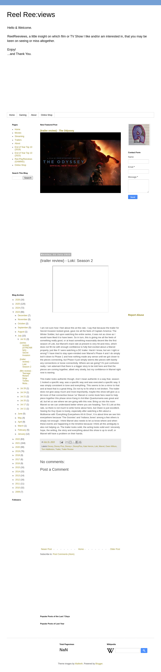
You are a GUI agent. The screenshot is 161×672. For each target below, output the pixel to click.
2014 (18, 471)
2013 (18, 475)
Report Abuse (136, 315)
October (22, 323)
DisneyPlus (77, 446)
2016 (18, 463)
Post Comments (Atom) (63, 554)
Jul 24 (23, 392)
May (20, 418)
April (20, 422)
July (20, 336)
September (23, 327)
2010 (18, 487)
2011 (18, 483)
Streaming (19, 136)
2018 (18, 455)
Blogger (98, 663)
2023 (18, 312)
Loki (96, 446)
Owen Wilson (111, 446)
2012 (18, 479)
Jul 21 (23, 396)
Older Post (115, 549)
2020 (18, 447)
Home (12, 115)
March (21, 426)
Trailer (58, 449)
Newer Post (46, 549)
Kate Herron (88, 446)
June (20, 413)
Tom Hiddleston (48, 449)
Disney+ (68, 446)
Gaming (22, 115)
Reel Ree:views (31, 14)
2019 (18, 451)
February (22, 430)
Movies (18, 133)
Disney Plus (59, 446)
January (22, 434)
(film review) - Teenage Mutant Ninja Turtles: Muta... (26, 377)
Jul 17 (23, 404)
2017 (18, 459)
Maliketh (79, 663)
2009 (18, 492)
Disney (50, 446)
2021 (18, 443)
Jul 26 (23, 388)
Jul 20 (23, 400)
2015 (18, 467)
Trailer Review (68, 449)
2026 (18, 299)
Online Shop (46, 115)
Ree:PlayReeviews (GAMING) (23, 160)
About (33, 115)
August (21, 332)
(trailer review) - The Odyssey (57, 130)
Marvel (101, 446)
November (23, 319)
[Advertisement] (80, 86)
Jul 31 (23, 339)
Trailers (18, 140)
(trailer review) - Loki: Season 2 (25, 363)
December (23, 315)
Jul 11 (23, 408)
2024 (18, 308)
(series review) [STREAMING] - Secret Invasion (26, 349)
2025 (18, 304)
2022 (18, 439)
